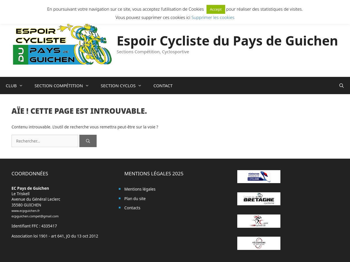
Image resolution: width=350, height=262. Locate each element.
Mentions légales (139, 189)
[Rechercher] (88, 141)
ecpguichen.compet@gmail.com (35, 216)
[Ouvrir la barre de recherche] (341, 85)
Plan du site (135, 198)
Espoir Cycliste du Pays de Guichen (227, 40)
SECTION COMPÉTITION (65, 85)
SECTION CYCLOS (124, 85)
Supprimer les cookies (213, 17)
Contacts (132, 207)
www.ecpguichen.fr (26, 210)
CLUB (17, 85)
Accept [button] (216, 9)
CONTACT (163, 85)
